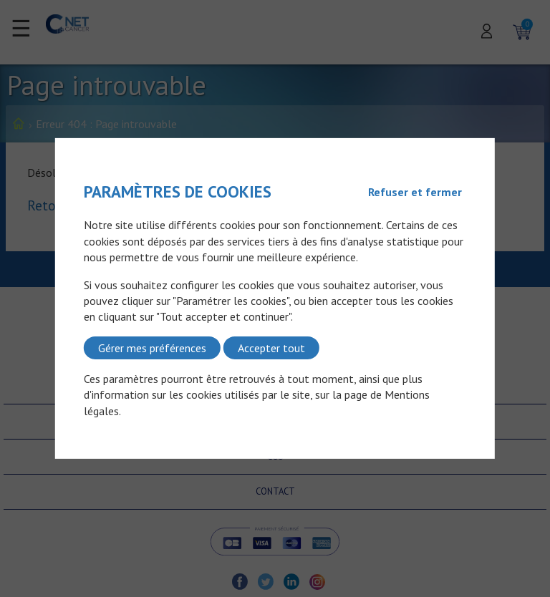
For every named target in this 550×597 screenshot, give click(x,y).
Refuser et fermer (415, 192)
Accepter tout (271, 348)
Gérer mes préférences (152, 348)
